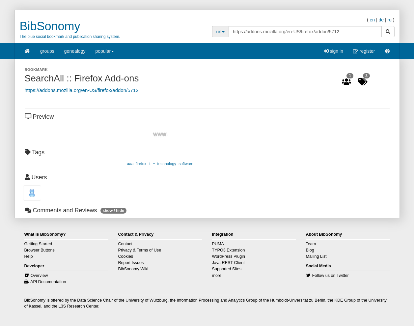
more (217, 275)
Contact (125, 244)
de (381, 19)
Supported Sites (227, 269)
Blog (310, 250)
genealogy (75, 51)
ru (389, 19)
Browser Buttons (39, 250)
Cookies (125, 256)
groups (47, 51)
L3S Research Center (78, 306)
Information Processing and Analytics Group (217, 300)
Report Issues (131, 262)
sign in (333, 51)
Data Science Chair (95, 300)
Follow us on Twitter (330, 275)
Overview (39, 275)
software (186, 164)
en (372, 19)
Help (28, 256)
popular (104, 53)
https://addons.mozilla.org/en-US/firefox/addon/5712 (82, 90)
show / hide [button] (113, 210)
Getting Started (38, 244)
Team (311, 244)
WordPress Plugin (228, 256)
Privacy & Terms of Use (139, 250)
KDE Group (344, 300)
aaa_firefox (136, 164)
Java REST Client (228, 262)
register (364, 51)
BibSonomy (50, 26)
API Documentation (48, 282)
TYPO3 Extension (228, 250)
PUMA (218, 244)
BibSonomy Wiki (133, 269)
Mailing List (316, 256)
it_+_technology (162, 164)
